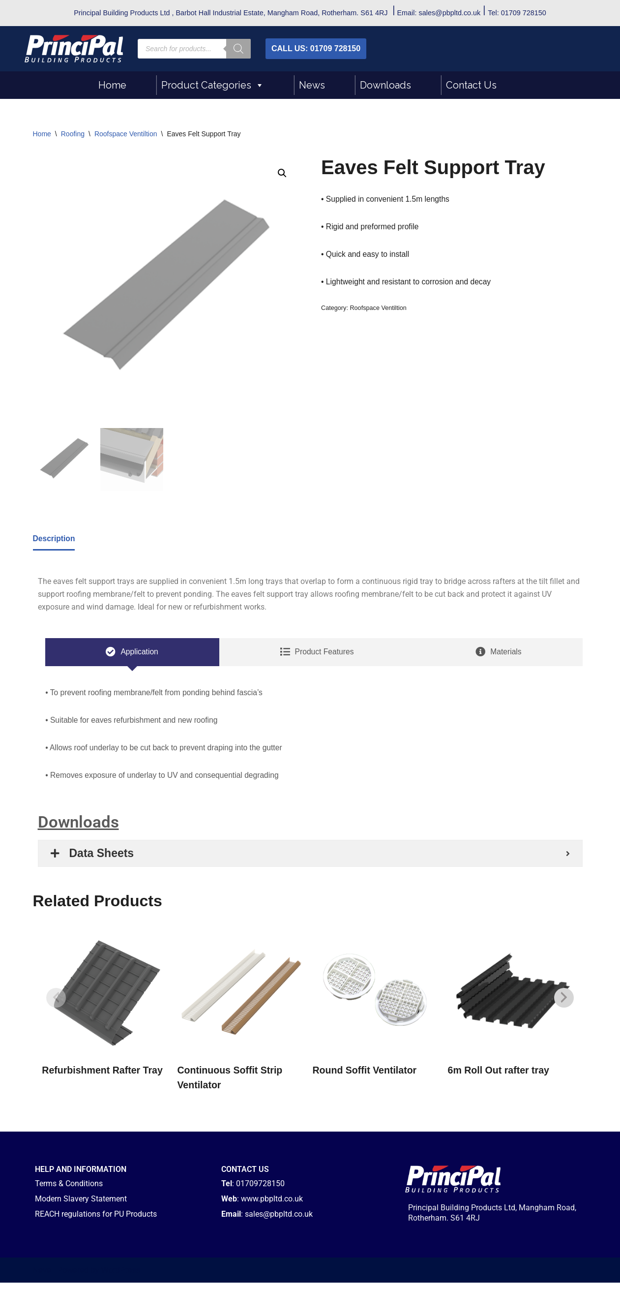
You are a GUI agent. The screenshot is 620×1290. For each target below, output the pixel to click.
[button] (282, 174)
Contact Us (471, 85)
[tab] (132, 655)
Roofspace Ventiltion (125, 134)
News (312, 85)
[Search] (238, 49)
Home (112, 85)
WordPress (120, 1277)
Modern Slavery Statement (81, 1206)
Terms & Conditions (69, 1191)
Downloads (385, 85)
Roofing (73, 134)
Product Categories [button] (212, 85)
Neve (42, 1277)
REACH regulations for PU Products (96, 1221)
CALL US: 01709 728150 (315, 48)
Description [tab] (54, 539)
